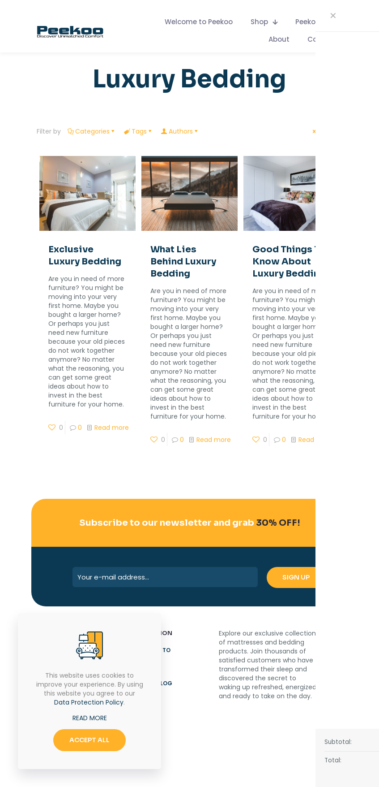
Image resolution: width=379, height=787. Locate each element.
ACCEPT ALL (89, 740)
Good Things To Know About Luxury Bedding (289, 261)
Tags (138, 131)
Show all (327, 131)
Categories (92, 131)
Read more (111, 427)
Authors (180, 131)
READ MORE (89, 717)
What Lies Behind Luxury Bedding (183, 261)
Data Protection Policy (88, 702)
